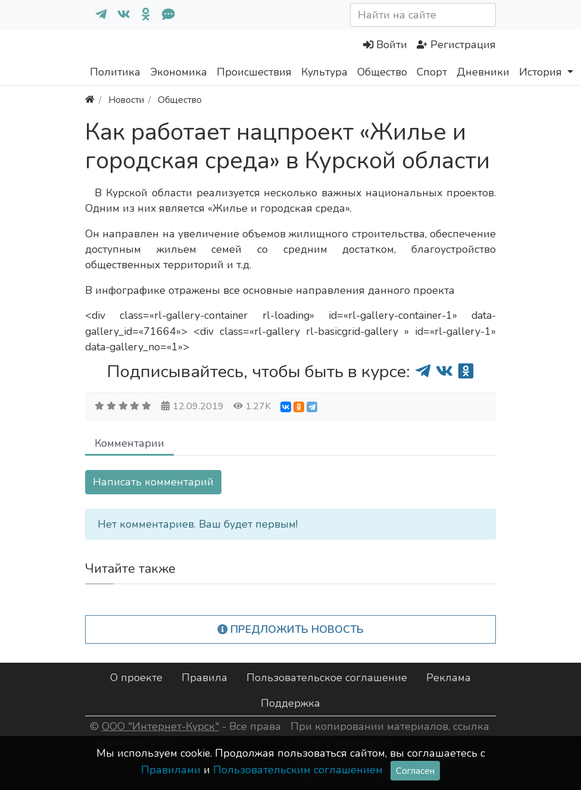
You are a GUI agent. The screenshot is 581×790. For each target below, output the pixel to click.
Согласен (415, 770)
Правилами (171, 770)
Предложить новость (290, 629)
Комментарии (129, 443)
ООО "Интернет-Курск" (160, 726)
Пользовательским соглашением (298, 770)
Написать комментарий (153, 482)
